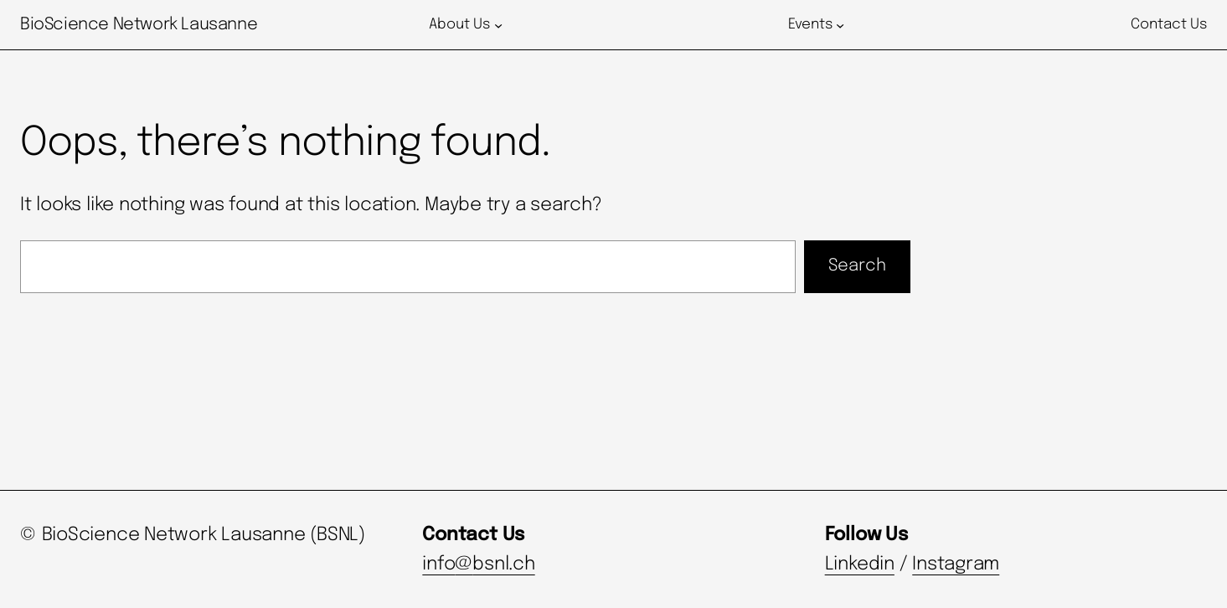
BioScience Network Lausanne (138, 24)
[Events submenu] (840, 25)
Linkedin (859, 564)
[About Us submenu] (498, 25)
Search (857, 266)
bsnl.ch (503, 564)
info (438, 564)
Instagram (955, 564)
